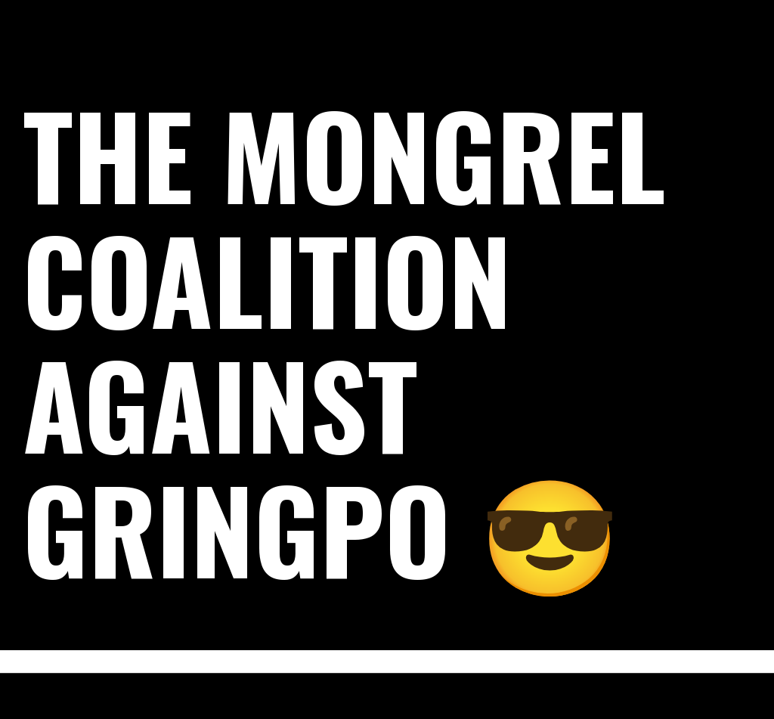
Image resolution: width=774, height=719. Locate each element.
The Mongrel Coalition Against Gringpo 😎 (344, 340)
